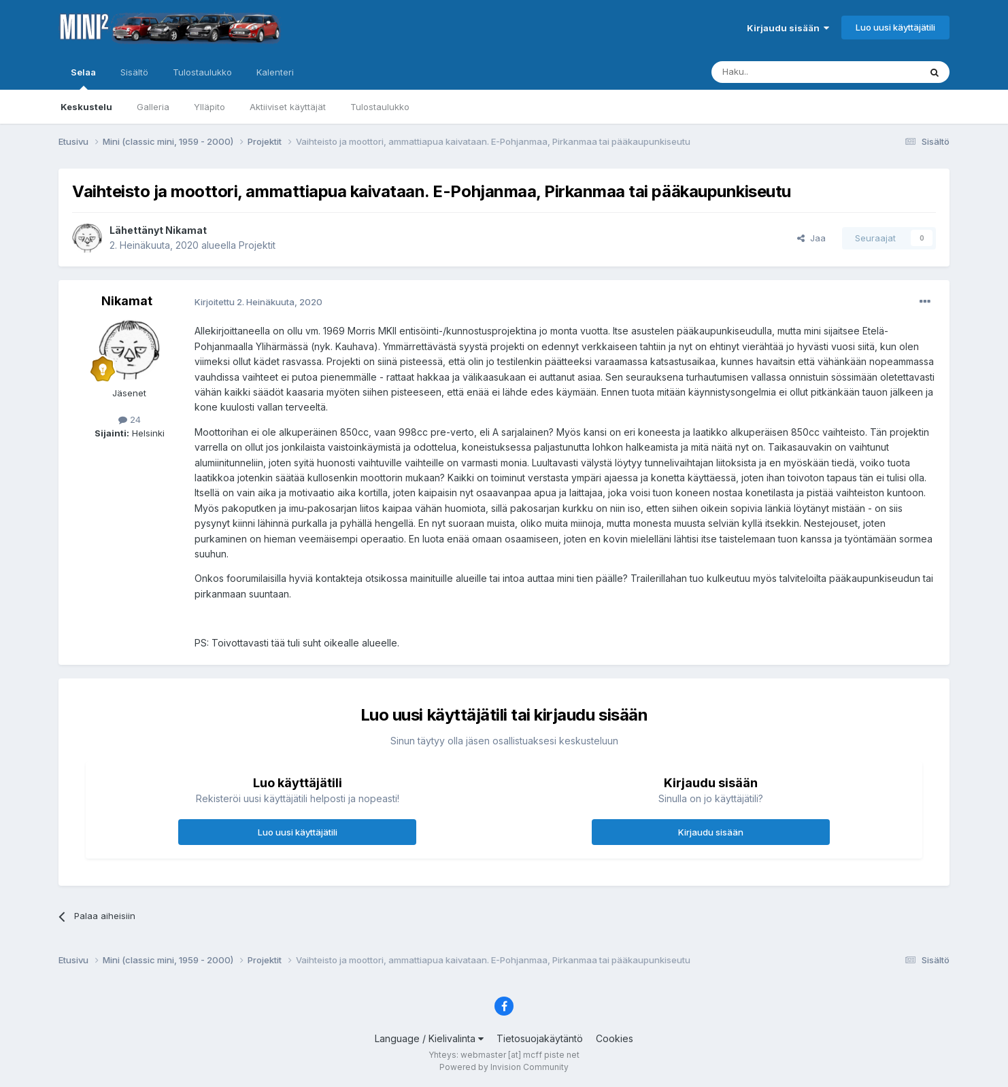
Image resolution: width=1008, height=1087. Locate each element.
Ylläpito (209, 106)
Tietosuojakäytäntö (540, 1038)
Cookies (614, 1038)
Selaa (83, 78)
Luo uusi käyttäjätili (895, 27)
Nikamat (186, 230)
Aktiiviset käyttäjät (288, 106)
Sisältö (134, 72)
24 (129, 419)
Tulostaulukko (379, 106)
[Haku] (780, 72)
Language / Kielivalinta (429, 1038)
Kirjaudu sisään (788, 27)
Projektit (257, 245)
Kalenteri (275, 72)
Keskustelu (86, 106)
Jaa (811, 237)
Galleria (153, 106)
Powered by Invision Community (504, 1067)
